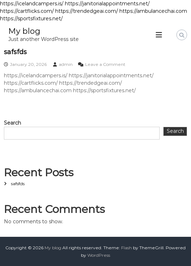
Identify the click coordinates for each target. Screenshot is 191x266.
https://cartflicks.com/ (27, 11)
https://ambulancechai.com (153, 11)
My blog (24, 31)
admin (66, 64)
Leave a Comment (105, 64)
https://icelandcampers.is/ (31, 3)
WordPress (98, 255)
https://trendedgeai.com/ (86, 11)
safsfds (15, 52)
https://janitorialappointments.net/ (107, 3)
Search (12, 123)
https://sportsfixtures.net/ (31, 18)
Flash (126, 247)
